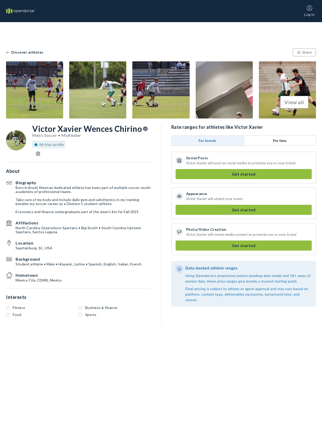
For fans (280, 140)
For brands (207, 140)
